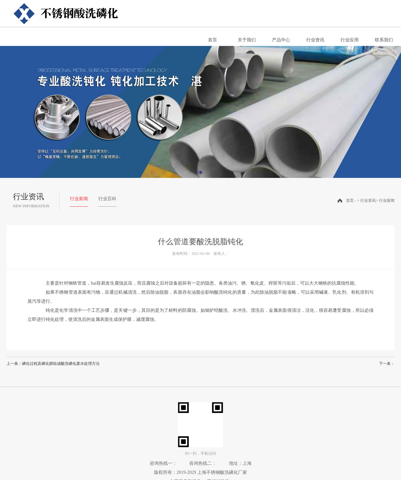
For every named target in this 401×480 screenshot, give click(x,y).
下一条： (387, 363)
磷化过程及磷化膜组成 (41, 363)
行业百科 (107, 198)
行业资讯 (315, 40)
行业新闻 (79, 198)
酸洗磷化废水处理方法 (80, 363)
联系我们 (384, 40)
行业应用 (350, 40)
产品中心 (281, 40)
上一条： (14, 363)
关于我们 (247, 40)
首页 (212, 40)
